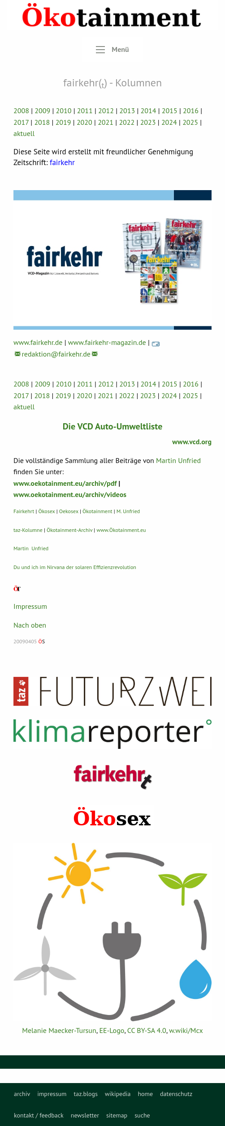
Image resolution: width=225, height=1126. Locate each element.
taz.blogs (86, 1094)
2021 (105, 122)
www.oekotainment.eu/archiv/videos (69, 494)
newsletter (85, 1115)
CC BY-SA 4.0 (146, 1030)
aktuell (24, 133)
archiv (22, 1094)
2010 (64, 110)
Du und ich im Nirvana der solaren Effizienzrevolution (74, 567)
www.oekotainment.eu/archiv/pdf (65, 483)
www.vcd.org (192, 441)
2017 (21, 122)
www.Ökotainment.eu (121, 530)
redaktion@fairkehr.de (56, 353)
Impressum (30, 606)
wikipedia (117, 1094)
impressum (51, 1094)
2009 (42, 110)
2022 (126, 122)
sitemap (116, 1115)
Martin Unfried (178, 460)
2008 (21, 110)
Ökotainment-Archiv (69, 530)
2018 (42, 122)
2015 (169, 110)
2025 (190, 122)
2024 (169, 122)
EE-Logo (111, 1030)
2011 (85, 110)
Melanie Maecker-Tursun (59, 1030)
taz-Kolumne (28, 530)
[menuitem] (22, 1094)
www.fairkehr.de (37, 342)
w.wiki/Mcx (186, 1030)
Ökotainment (97, 511)
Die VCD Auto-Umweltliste (113, 426)
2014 (148, 110)
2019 (63, 122)
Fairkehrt (23, 511)
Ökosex (47, 511)
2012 (106, 110)
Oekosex (68, 511)
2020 (84, 122)
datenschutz (176, 1094)
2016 (191, 110)
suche (142, 1115)
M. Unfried (128, 511)
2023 (148, 122)
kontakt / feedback (39, 1115)
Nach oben (29, 624)
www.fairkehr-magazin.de (107, 342)
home (145, 1094)
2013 (127, 110)
